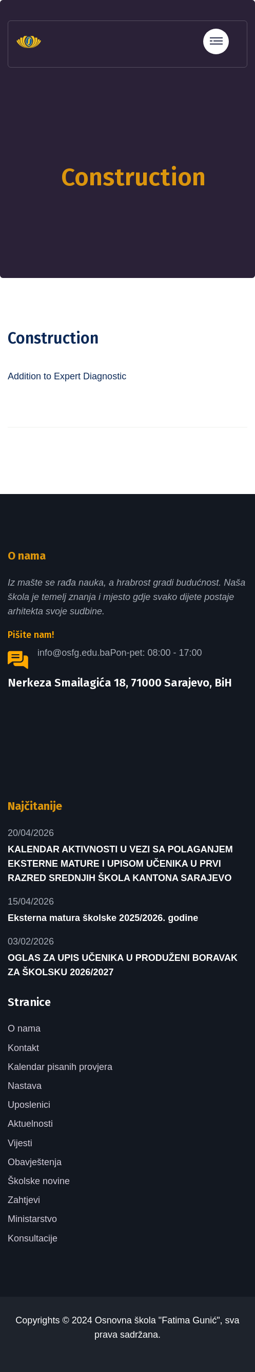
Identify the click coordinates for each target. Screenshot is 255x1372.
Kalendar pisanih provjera (60, 1067)
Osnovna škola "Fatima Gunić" (157, 1320)
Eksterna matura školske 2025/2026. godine (103, 918)
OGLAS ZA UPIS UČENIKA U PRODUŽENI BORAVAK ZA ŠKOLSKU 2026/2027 (123, 965)
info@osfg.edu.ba (73, 653)
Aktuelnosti (30, 1124)
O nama (24, 1028)
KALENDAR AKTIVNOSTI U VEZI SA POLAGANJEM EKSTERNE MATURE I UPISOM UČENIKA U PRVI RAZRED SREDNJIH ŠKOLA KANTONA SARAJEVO (120, 863)
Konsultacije (32, 1238)
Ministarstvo (32, 1219)
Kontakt (23, 1048)
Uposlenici (29, 1105)
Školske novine (39, 1181)
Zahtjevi (24, 1200)
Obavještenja (35, 1162)
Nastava (25, 1086)
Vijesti (20, 1143)
